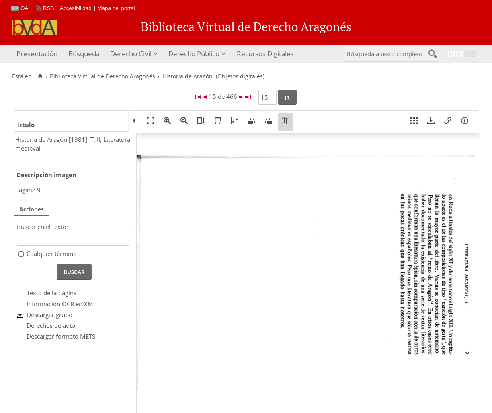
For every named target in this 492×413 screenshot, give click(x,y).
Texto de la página (52, 293)
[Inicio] (40, 76)
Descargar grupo (49, 315)
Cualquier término (52, 253)
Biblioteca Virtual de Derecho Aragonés (102, 76)
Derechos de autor (52, 325)
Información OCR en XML (61, 304)
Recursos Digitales (265, 53)
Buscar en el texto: (42, 227)
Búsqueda (84, 53)
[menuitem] (38, 54)
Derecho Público (193, 53)
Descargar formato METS (61, 336)
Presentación (36, 53)
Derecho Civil (131, 53)
